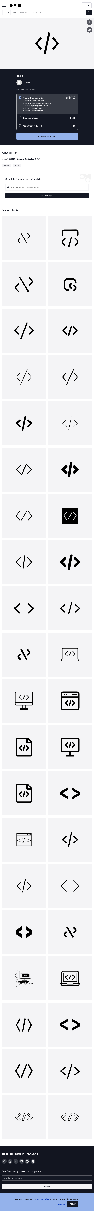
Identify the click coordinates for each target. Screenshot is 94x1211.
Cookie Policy (43, 1199)
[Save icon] (89, 22)
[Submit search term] (89, 12)
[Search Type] (6, 12)
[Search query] (47, 187)
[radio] (47, 104)
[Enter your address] (47, 1178)
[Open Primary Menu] (4, 5)
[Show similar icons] (89, 30)
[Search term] (48, 12)
